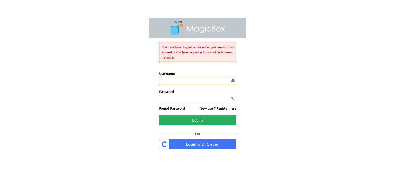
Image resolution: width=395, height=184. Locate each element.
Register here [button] (226, 108)
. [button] (197, 144)
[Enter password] (197, 99)
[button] (172, 108)
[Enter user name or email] (197, 81)
